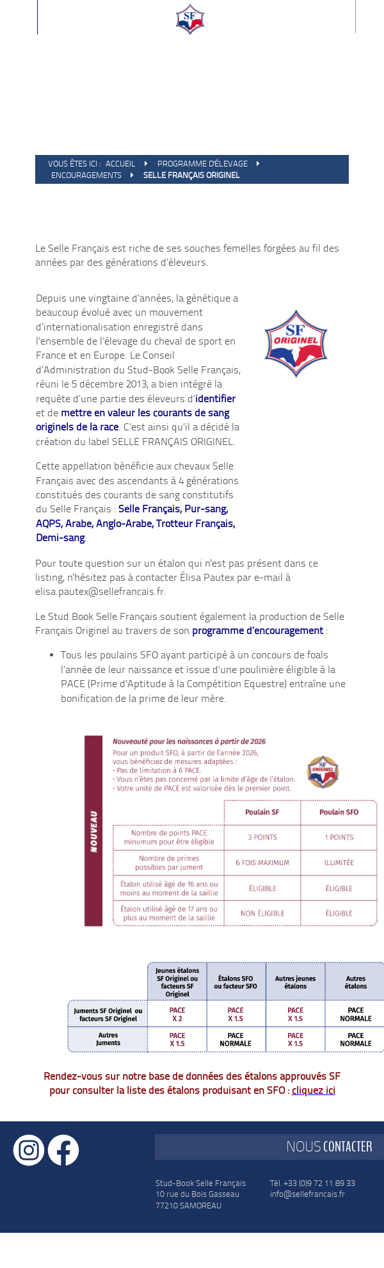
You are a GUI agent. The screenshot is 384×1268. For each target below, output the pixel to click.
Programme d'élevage (202, 163)
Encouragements (86, 175)
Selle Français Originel (191, 175)
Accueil (121, 163)
